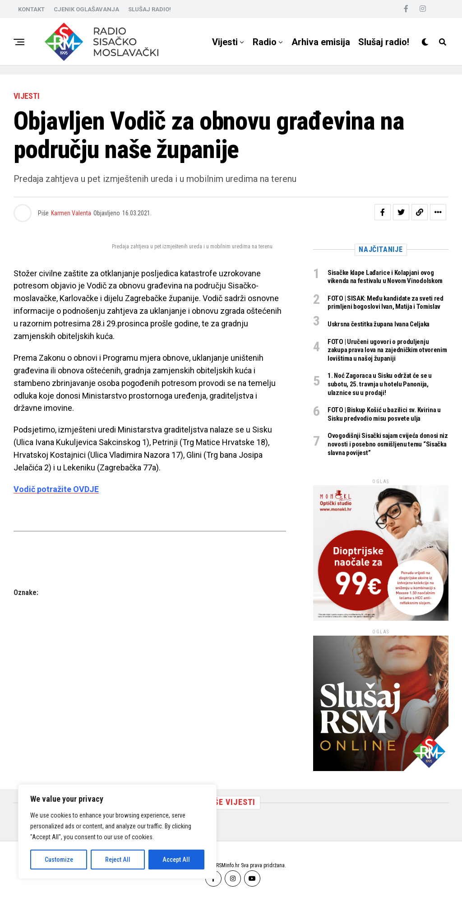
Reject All (117, 859)
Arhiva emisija (320, 42)
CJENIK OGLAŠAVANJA (86, 9)
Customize (59, 859)
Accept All (176, 859)
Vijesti (225, 42)
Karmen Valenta (71, 213)
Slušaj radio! (383, 42)
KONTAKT (31, 9)
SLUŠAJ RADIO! (149, 9)
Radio (265, 42)
